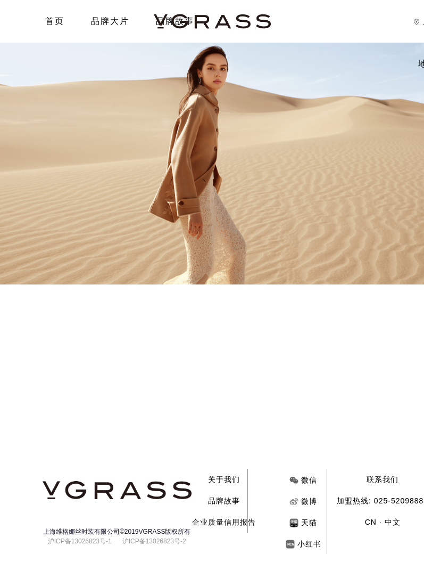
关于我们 (224, 479)
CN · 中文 (383, 522)
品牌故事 (224, 501)
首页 (54, 21)
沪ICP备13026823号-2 (154, 541)
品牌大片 (110, 21)
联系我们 (382, 479)
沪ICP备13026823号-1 (80, 541)
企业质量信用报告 (224, 522)
